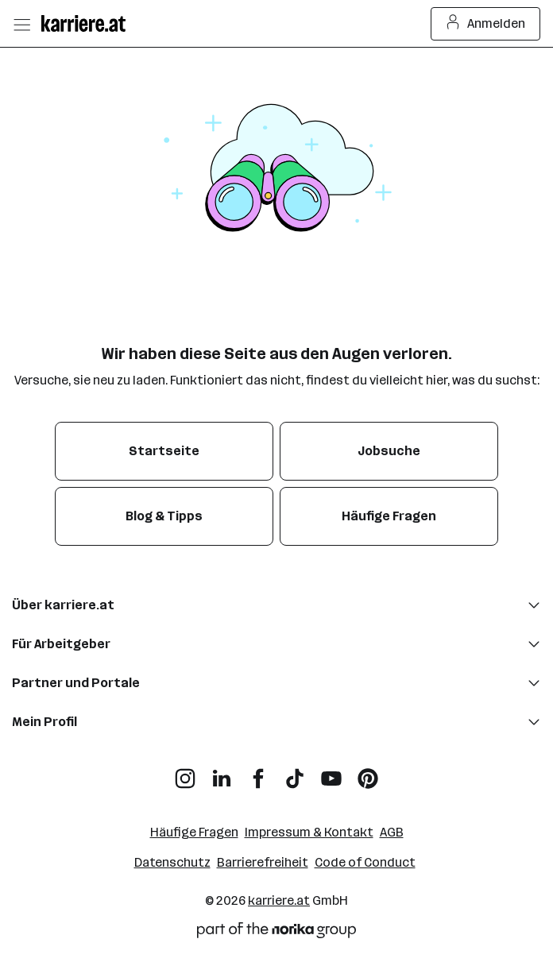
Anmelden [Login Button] (486, 23)
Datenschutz (172, 862)
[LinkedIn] (222, 772)
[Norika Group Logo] (276, 933)
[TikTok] (295, 772)
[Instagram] (185, 772)
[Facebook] (258, 772)
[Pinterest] (368, 772)
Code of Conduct (365, 862)
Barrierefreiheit (262, 862)
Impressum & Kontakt (309, 832)
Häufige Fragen (194, 832)
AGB (392, 832)
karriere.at (279, 900)
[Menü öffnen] (21, 24)
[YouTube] (331, 772)
